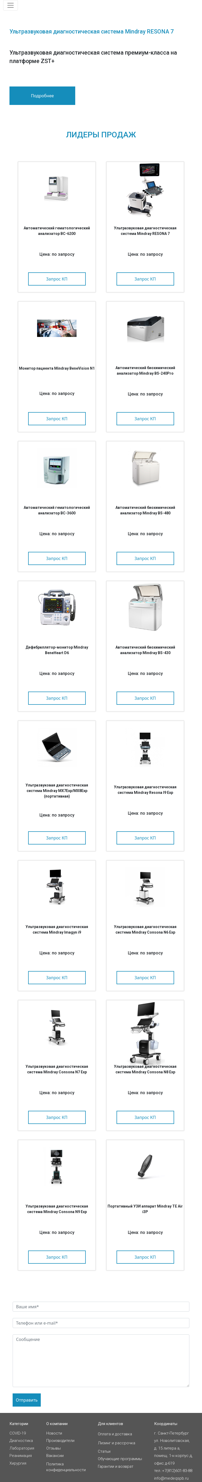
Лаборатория (21, 1448)
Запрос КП (57, 279)
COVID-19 (17, 1433)
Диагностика (21, 1440)
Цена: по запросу (56, 254)
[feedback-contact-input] (101, 1323)
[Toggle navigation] (10, 5)
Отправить (27, 1400)
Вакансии (55, 1455)
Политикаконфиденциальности (66, 1467)
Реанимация (20, 1455)
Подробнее (42, 96)
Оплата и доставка (115, 1434)
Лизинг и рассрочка (116, 1443)
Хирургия (17, 1463)
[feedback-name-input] (101, 1307)
